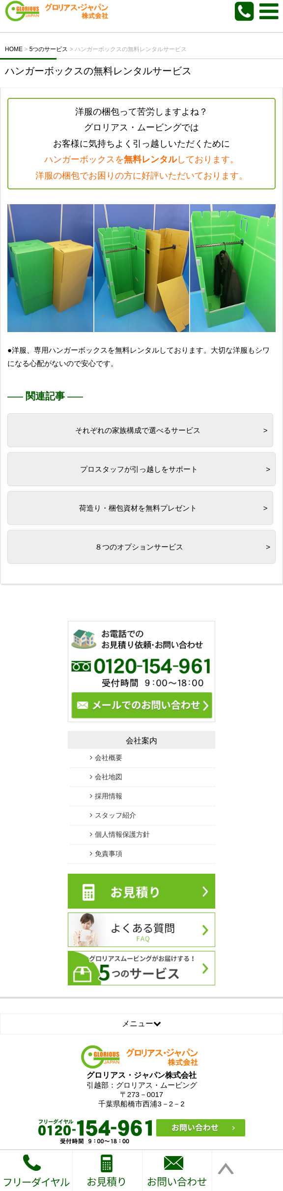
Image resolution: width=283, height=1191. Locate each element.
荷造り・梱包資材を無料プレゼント (138, 508)
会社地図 (108, 777)
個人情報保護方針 (122, 834)
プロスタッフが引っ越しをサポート (139, 469)
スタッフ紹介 (115, 815)
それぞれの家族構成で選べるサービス (137, 430)
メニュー (141, 1023)
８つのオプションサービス (139, 547)
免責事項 (108, 853)
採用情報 (108, 796)
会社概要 (108, 758)
